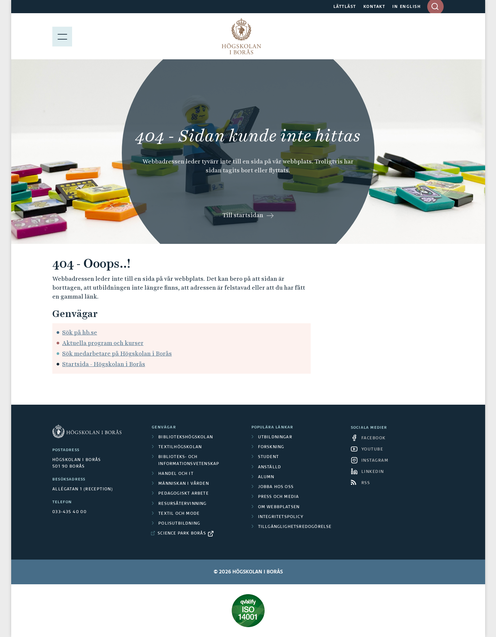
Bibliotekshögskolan (185, 437)
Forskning (271, 447)
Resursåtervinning (182, 504)
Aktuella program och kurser (103, 342)
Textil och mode (178, 513)
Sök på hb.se (79, 332)
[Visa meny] (62, 36)
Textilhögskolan (180, 447)
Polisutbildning (179, 523)
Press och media (278, 497)
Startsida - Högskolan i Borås (103, 364)
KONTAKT (374, 7)
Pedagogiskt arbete (183, 493)
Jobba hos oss (276, 487)
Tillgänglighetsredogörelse (295, 527)
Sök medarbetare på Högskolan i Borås (117, 353)
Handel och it (176, 474)
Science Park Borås (182, 533)
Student (268, 457)
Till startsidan (242, 215)
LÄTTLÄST (344, 7)
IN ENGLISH (406, 7)
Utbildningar (275, 437)
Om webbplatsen (279, 507)
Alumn (266, 477)
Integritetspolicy (280, 517)
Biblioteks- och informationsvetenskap (188, 460)
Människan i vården (183, 483)
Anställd (269, 467)
